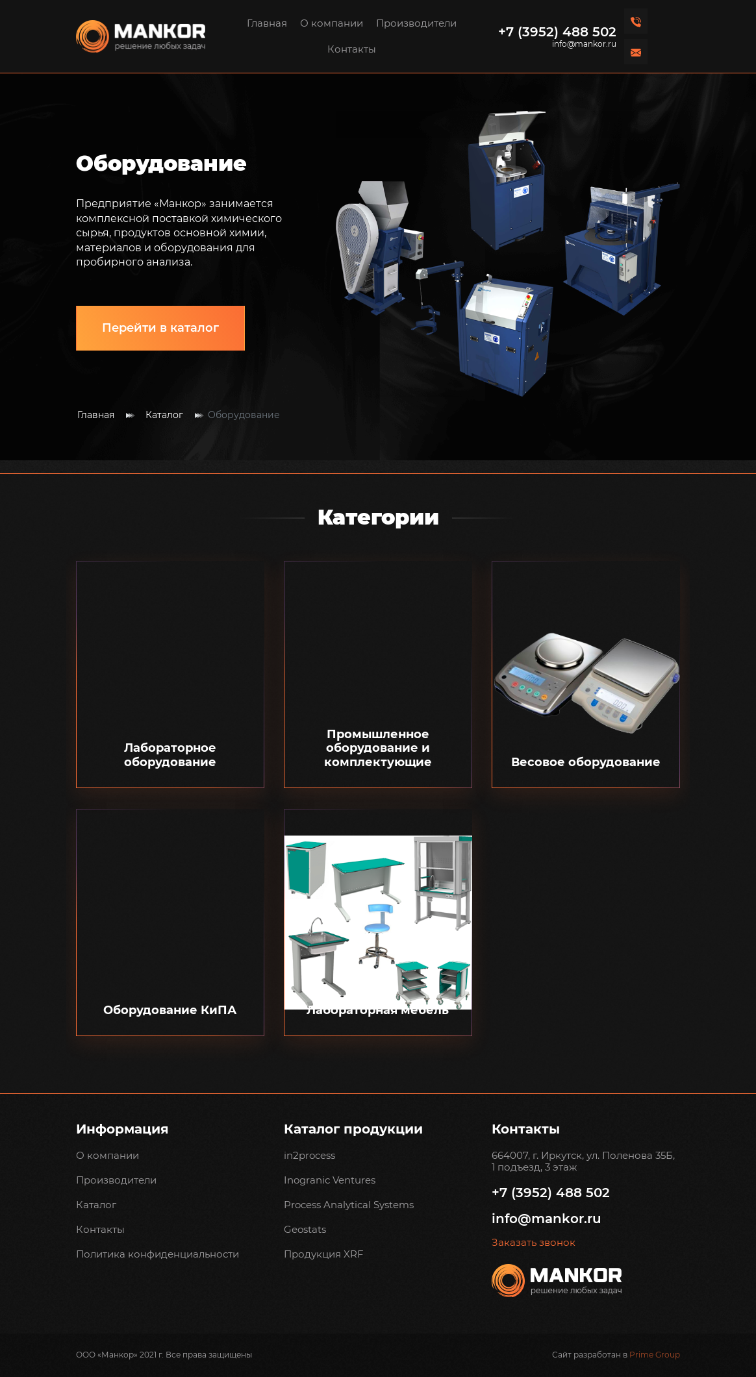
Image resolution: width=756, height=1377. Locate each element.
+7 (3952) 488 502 (557, 32)
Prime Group (654, 1354)
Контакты (351, 49)
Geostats (305, 1229)
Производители (416, 23)
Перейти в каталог (160, 328)
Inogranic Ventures (329, 1180)
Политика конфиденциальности (157, 1254)
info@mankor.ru (584, 44)
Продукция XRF (324, 1254)
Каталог (164, 415)
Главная (267, 23)
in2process (309, 1155)
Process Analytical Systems (349, 1204)
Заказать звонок (533, 1242)
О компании (331, 23)
